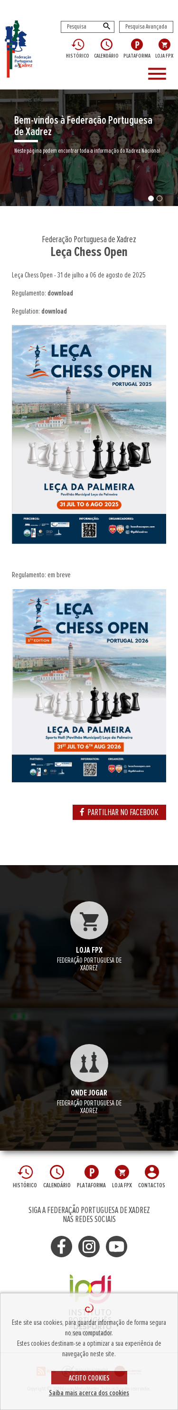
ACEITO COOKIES (89, 1378)
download (60, 293)
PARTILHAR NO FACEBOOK (119, 812)
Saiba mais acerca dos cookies (89, 1393)
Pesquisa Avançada (146, 26)
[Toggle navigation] (159, 74)
